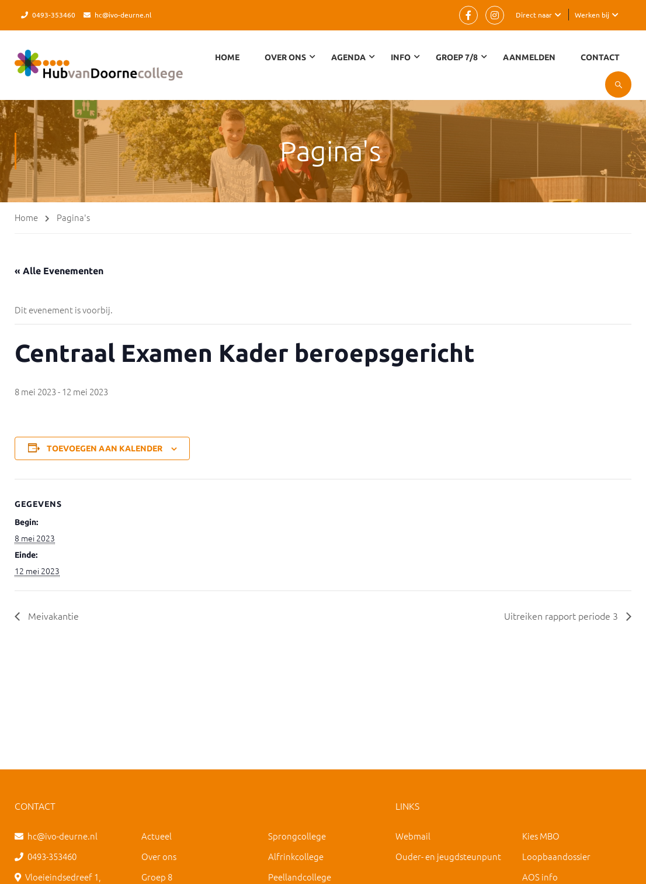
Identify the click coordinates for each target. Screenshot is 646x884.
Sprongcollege (297, 836)
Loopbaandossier (556, 856)
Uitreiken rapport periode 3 (562, 615)
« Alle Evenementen (59, 270)
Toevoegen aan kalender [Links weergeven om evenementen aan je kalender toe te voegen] (104, 448)
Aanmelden (529, 57)
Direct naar (534, 14)
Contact (600, 57)
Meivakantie (52, 615)
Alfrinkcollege (296, 856)
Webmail (412, 836)
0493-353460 (53, 14)
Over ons (158, 856)
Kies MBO (541, 836)
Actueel (156, 836)
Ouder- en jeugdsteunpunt (448, 856)
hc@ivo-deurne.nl (123, 14)
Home (227, 57)
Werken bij (592, 14)
